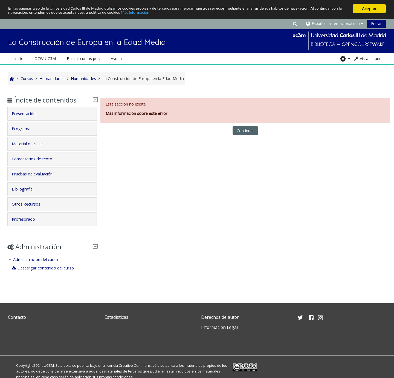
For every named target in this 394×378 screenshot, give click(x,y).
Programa (25, 128)
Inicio (19, 58)
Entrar (376, 23)
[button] (295, 23)
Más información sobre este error (136, 113)
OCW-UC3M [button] (45, 58)
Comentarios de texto (36, 158)
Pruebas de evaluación (36, 174)
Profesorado (27, 219)
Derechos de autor (220, 317)
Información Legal (219, 327)
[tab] (52, 113)
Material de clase (31, 143)
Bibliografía (26, 189)
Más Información (187, 13)
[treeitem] (52, 264)
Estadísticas (116, 317)
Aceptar (369, 9)
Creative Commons (135, 365)
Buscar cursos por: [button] (83, 58)
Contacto (17, 317)
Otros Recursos (30, 204)
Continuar (245, 130)
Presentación (28, 113)
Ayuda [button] (116, 58)
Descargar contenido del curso (47, 268)
